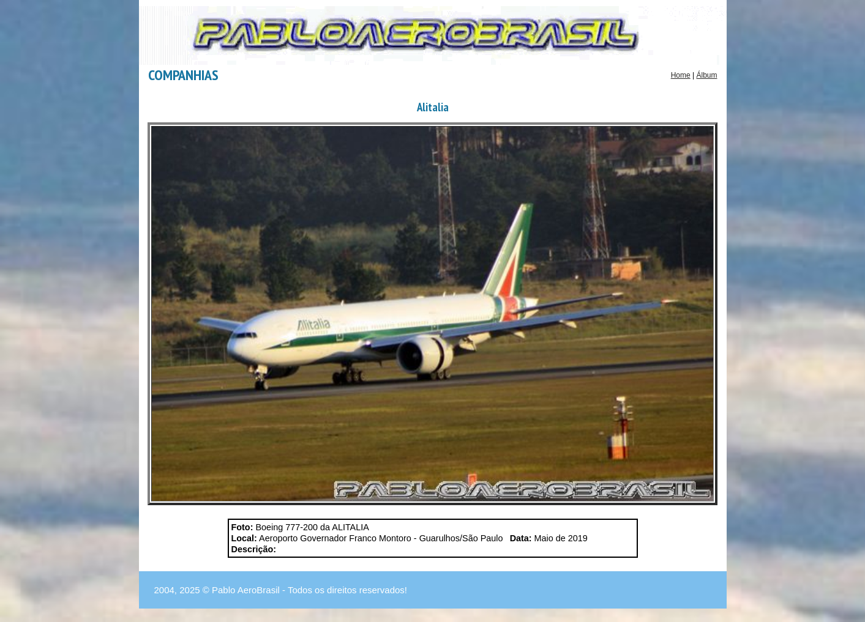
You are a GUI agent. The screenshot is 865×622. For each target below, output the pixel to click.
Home (681, 75)
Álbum (706, 75)
